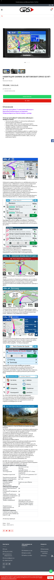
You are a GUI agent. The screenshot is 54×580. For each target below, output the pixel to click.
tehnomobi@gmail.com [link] (8, 558)
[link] (51, 571)
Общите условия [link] (8, 551)
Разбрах (50, 577)
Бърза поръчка (27, 96)
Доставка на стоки (7, 88)
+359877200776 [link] (8, 560)
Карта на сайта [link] (27, 553)
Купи (27, 100)
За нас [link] (5, 549)
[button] (6, 71)
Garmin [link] (8, 523)
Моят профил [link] (45, 549)
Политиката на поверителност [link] (8, 554)
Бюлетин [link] (44, 555)
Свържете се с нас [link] (27, 550)
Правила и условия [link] (27, 555)
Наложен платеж (9, 91)
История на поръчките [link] (45, 552)
